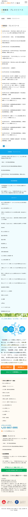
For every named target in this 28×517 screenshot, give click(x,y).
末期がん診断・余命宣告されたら (9, 398)
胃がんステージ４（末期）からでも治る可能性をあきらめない (13, 283)
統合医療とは (4, 243)
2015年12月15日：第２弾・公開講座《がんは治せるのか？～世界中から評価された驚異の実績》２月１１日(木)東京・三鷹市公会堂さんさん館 (14, 77)
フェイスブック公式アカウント (23, 502)
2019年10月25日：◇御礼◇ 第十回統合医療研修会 (13, 36)
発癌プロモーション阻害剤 (6, 291)
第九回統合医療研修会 (5, 170)
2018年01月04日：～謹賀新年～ (9, 68)
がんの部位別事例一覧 (5, 259)
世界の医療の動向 (4, 251)
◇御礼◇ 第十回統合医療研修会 (8, 162)
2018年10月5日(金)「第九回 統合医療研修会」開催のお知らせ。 (13, 175)
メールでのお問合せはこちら (9, 431)
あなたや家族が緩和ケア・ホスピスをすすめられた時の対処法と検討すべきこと (13, 203)
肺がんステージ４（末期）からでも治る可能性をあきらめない (13, 279)
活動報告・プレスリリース (14, 151)
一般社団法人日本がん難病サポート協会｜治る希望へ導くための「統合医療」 (14, 476)
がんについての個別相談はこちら (14, 372)
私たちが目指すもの (5, 231)
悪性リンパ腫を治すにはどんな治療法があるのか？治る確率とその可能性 (13, 274)
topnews (3, 227)
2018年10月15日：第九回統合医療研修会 (11, 46)
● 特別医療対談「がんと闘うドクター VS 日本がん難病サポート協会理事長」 (13, 186)
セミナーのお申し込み (5, 307)
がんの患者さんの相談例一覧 (7, 255)
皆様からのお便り (4, 295)
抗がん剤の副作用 (6, 395)
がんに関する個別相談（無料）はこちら (14, 470)
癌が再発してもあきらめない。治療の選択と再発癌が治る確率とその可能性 (13, 218)
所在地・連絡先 (6, 417)
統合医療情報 (14, 180)
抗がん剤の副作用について (6, 208)
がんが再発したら (6, 411)
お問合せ (3, 303)
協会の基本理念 (4, 235)
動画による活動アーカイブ (10, 502)
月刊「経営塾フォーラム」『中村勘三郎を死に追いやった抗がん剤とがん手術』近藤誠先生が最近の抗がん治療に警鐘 (13, 192)
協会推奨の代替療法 (5, 287)
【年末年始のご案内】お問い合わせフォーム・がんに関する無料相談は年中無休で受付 (13, 157)
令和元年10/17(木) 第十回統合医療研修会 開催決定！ (11, 166)
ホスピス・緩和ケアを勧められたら (10, 401)
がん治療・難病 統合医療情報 (8, 389)
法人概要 (3, 299)
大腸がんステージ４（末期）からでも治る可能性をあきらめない (13, 268)
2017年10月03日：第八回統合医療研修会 (11, 72)
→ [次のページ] (8, 146)
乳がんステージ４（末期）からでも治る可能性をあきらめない (13, 263)
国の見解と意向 (4, 247)
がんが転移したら (6, 408)
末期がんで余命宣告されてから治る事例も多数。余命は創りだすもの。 (13, 213)
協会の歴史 (3, 239)
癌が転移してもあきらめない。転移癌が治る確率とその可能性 (13, 223)
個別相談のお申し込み (5, 311)
